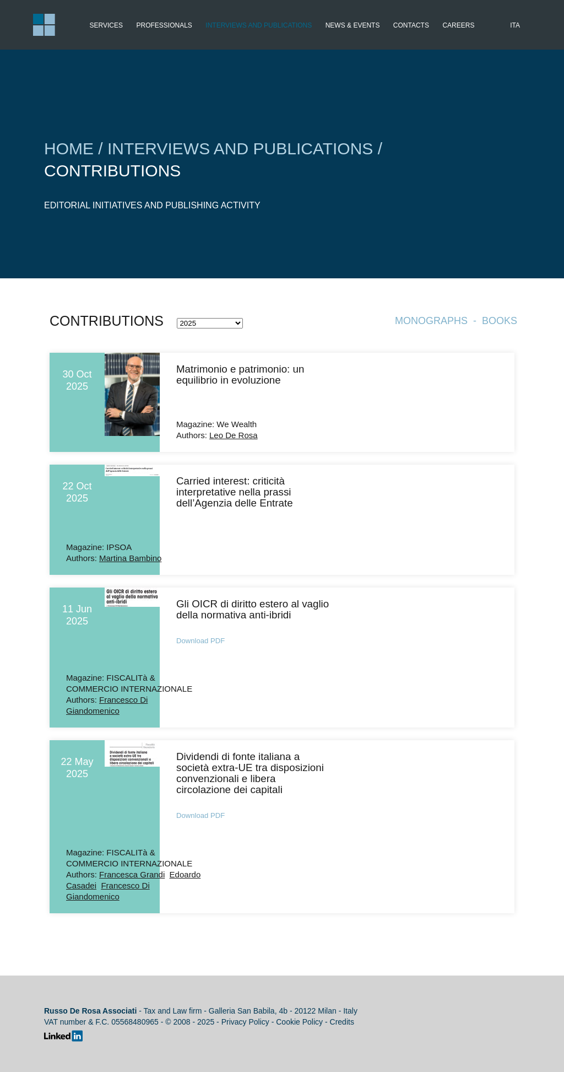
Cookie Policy (299, 1021)
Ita (515, 25)
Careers (458, 25)
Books (499, 320)
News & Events (353, 25)
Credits (342, 1021)
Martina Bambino (130, 558)
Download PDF (200, 641)
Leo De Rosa (233, 435)
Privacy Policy (245, 1021)
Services (106, 25)
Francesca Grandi (132, 874)
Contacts (411, 25)
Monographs (431, 320)
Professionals (164, 25)
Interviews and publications (258, 25)
